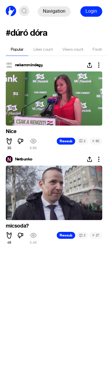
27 (95, 235)
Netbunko (24, 159)
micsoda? (17, 225)
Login (91, 11)
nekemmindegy (29, 65)
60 (95, 141)
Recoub (66, 141)
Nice (11, 131)
